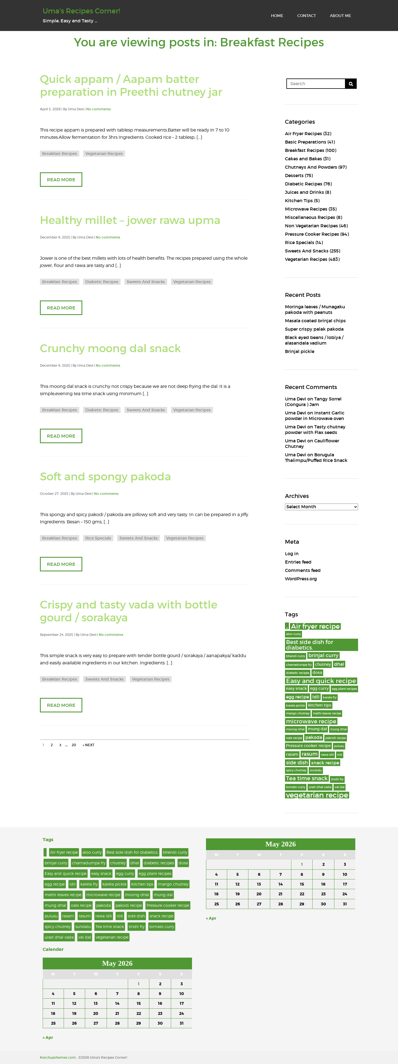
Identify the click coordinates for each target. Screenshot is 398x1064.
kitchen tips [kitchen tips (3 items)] (319, 705)
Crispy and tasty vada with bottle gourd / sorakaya (128, 611)
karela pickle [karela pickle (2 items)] (295, 705)
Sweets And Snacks (146, 281)
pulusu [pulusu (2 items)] (339, 746)
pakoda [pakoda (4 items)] (313, 737)
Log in (292, 553)
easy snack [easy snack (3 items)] (296, 688)
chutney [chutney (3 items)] (323, 664)
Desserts (294, 175)
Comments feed (303, 570)
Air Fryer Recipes (303, 133)
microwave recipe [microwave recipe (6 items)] (311, 721)
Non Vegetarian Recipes (311, 225)
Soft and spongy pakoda (105, 476)
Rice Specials (98, 538)
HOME (277, 15)
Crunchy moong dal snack (110, 348)
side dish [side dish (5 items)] (297, 762)
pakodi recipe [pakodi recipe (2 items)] (335, 738)
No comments (98, 109)
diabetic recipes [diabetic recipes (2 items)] (297, 673)
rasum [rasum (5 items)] (310, 754)
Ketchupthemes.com (58, 1057)
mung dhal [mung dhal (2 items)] (338, 729)
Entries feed (298, 562)
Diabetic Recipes (101, 281)
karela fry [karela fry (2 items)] (330, 697)
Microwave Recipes (306, 209)
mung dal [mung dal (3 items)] (317, 729)
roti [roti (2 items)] (339, 755)
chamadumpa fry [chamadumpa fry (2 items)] (299, 665)
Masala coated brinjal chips (315, 320)
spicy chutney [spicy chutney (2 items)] (296, 770)
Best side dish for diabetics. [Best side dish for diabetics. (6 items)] (309, 645)
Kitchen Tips (299, 200)
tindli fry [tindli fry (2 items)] (337, 779)
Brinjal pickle (299, 351)
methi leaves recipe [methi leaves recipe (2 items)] (327, 713)
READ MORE (61, 179)
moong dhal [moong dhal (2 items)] (295, 729)
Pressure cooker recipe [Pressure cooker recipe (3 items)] (308, 745)
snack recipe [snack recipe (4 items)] (325, 762)
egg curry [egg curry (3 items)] (319, 688)
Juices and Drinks (304, 192)
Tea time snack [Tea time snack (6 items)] (307, 778)
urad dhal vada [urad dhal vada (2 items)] (320, 787)
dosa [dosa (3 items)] (317, 672)
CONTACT (306, 15)
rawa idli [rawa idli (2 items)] (327, 755)
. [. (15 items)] (287, 625)
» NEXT (88, 745)
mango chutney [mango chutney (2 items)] (298, 713)
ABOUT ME (340, 15)
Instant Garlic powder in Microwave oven (314, 415)
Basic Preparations (305, 142)
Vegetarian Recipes (104, 153)
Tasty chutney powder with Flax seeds (315, 429)
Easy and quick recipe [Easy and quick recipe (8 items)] (321, 680)
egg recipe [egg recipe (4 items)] (297, 697)
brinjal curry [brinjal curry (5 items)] (323, 655)
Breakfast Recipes (59, 153)
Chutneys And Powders (311, 167)
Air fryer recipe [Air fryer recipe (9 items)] (315, 626)
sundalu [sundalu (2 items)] (316, 770)
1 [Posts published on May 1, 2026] (139, 983)
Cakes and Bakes (303, 158)
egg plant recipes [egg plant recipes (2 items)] (344, 689)
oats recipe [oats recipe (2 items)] (294, 738)
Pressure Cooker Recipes (312, 234)
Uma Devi (295, 399)
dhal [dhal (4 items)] (339, 664)
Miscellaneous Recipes (310, 217)
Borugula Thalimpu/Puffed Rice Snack (316, 457)
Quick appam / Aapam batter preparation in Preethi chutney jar (131, 85)
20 (74, 745)
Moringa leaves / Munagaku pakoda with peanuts (315, 309)
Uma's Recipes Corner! (81, 11)
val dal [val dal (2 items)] (339, 787)
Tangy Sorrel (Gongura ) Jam (313, 401)
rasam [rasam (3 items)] (292, 754)
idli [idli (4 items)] (316, 697)
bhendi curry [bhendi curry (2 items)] (295, 656)
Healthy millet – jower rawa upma (130, 220)
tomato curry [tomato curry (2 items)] (295, 787)
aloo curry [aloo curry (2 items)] (293, 634)
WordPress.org (301, 578)
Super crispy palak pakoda (314, 329)
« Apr (48, 1037)
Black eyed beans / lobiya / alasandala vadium (314, 340)
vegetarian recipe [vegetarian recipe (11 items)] (317, 795)
